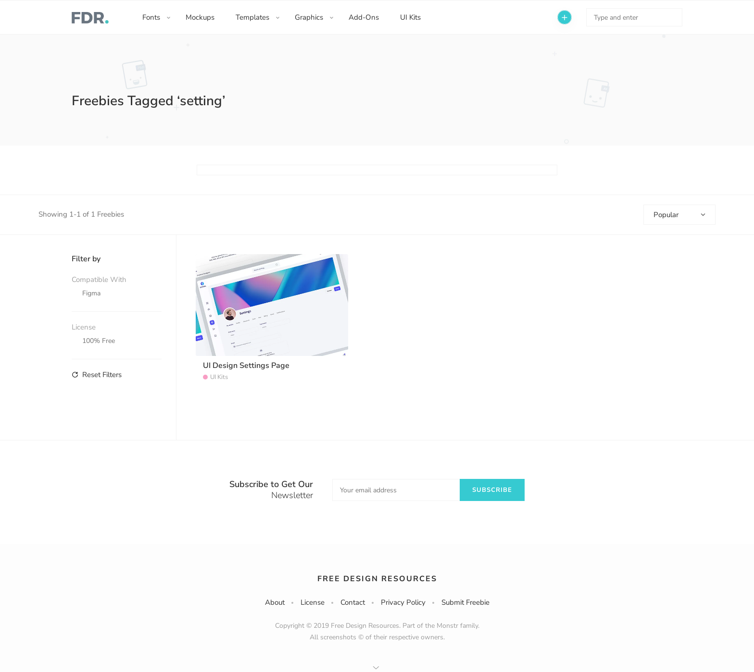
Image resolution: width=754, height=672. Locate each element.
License (313, 602)
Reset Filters (97, 374)
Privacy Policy (403, 602)
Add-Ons (364, 17)
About (275, 602)
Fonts (151, 17)
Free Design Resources (377, 579)
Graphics (309, 17)
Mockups (200, 17)
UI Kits (410, 17)
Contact (352, 602)
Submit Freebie (465, 602)
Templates (252, 17)
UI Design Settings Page (246, 365)
